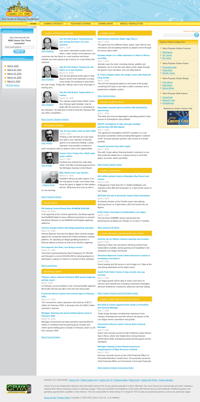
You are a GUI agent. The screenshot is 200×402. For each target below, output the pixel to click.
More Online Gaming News (110, 165)
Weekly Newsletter (131, 24)
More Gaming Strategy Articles (55, 119)
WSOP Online (168, 73)
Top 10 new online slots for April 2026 (78, 131)
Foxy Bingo (167, 82)
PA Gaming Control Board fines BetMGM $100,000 (65, 208)
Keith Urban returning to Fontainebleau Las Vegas (122, 212)
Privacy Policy (64, 398)
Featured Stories (81, 24)
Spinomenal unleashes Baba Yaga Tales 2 (117, 39)
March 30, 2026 (14, 70)
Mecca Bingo (168, 88)
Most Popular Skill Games (175, 93)
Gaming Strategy (53, 24)
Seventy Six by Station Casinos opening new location (123, 239)
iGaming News (121, 380)
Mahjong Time (168, 100)
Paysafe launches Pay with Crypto (114, 146)
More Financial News (50, 337)
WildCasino (167, 52)
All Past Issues (12, 85)
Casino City (74, 380)
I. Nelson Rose (48, 185)
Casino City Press (149, 380)
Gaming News (105, 24)
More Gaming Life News (108, 227)
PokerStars (167, 70)
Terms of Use (50, 398)
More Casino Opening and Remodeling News (118, 293)
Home (33, 24)
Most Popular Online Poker (176, 63)
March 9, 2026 (13, 81)
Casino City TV (106, 380)
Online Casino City (89, 380)
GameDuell (167, 97)
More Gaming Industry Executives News (116, 368)
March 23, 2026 (14, 74)
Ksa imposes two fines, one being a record (61, 247)
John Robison (47, 51)
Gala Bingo (167, 85)
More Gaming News (106, 96)
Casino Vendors (166, 380)
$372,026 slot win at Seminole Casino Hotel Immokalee (124, 195)
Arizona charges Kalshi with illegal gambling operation (67, 228)
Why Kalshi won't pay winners (73, 173)
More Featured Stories (51, 197)
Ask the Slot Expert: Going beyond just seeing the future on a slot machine (76, 42)
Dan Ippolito (46, 143)
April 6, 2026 (13, 66)
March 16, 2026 (14, 77)
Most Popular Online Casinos (177, 48)
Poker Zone (134, 380)
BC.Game (166, 58)
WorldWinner (168, 103)
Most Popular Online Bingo (176, 78)
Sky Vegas (167, 55)
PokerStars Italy (169, 67)
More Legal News (49, 265)
